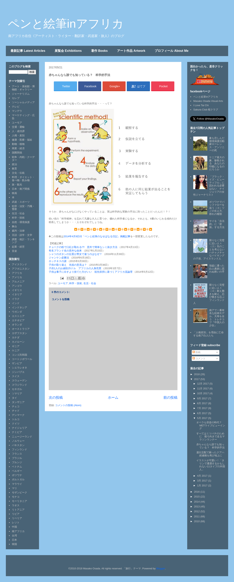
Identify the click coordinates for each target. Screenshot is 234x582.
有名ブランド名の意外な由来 (65, 250)
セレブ (16, 98)
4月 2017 (202, 475)
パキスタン (18, 445)
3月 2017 (202, 480)
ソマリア (17, 393)
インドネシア (19, 307)
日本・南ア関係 (21, 188)
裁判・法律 (18, 230)
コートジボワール (22, 359)
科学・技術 (75, 283)
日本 (14, 539)
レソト (16, 522)
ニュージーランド (22, 436)
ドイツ (16, 423)
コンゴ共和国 (19, 354)
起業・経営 (18, 246)
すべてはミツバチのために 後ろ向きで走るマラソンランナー (210, 436)
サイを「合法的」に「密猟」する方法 (216, 224)
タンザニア (18, 402)
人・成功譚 (18, 131)
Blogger (160, 568)
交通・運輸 (18, 126)
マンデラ (17, 110)
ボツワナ (17, 475)
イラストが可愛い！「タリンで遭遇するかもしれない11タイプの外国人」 (210, 465)
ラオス (16, 505)
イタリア (17, 294)
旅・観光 (17, 184)
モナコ (16, 496)
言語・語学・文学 (22, 235)
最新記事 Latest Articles (28, 50)
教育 (14, 168)
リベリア (17, 518)
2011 (197, 516)
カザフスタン (19, 333)
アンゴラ (17, 285)
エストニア (18, 316)
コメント (199, 358)
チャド (16, 410)
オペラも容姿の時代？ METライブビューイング (210, 425)
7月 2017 (202, 408)
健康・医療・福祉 (22, 139)
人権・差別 (18, 135)
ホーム (113, 397)
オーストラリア (21, 328)
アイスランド (19, 264)
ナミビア (17, 432)
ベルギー (17, 470)
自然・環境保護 (21, 222)
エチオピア (18, 320)
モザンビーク (19, 492)
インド (16, 303)
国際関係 (17, 152)
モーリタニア (19, 501)
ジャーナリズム (21, 93)
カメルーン (18, 341)
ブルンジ (17, 462)
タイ (14, 397)
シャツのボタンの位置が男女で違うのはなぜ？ (75, 254)
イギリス (17, 290)
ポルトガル (18, 479)
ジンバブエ (18, 371)
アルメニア (18, 281)
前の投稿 (170, 397)
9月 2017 (202, 398)
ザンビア (17, 363)
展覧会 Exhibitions (68, 50)
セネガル (17, 389)
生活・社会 (89, 283)
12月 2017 (203, 383)
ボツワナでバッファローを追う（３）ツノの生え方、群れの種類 (216, 207)
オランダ (17, 324)
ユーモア (63, 283)
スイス (16, 376)
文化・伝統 (18, 172)
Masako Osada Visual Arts (208, 101)
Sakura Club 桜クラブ (205, 109)
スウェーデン (19, 380)
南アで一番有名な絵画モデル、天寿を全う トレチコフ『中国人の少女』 (216, 318)
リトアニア (18, 509)
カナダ (16, 337)
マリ (14, 488)
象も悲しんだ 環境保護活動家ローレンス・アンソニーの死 (218, 144)
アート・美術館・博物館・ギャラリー (23, 88)
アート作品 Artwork (131, 50)
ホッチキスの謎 (57, 261)
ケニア (16, 350)
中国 (14, 526)
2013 (197, 506)
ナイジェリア (19, 427)
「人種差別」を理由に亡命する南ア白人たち (208, 334)
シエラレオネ (19, 367)
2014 (197, 501)
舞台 (14, 226)
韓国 (14, 544)
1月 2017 (202, 485)
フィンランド (19, 449)
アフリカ (17, 273)
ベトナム (17, 466)
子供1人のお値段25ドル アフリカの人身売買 (75, 268)
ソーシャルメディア (23, 102)
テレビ (16, 106)
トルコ (16, 419)
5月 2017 (202, 418)
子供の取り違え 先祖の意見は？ (68, 264)
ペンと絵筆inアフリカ (66, 23)
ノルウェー (18, 440)
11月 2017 (203, 388)
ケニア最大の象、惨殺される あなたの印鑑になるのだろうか (216, 163)
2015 (197, 496)
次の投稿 (56, 397)
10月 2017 (203, 393)
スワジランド (19, 384)
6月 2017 (202, 413)
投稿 (196, 352)
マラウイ (17, 483)
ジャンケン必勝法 (59, 257)
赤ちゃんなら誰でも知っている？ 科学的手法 (210, 446)
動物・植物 (18, 144)
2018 (197, 374)
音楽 (14, 251)
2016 (197, 491)
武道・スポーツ (21, 201)
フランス (17, 453)
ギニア (16, 346)
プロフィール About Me (171, 50)
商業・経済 (18, 148)
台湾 (14, 535)
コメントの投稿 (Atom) (68, 405)
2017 (197, 379)
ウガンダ (17, 311)
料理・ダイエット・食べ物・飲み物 (23, 179)
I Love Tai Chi (201, 105)
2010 (197, 521)
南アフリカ (18, 531)
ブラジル (17, 458)
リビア (16, 513)
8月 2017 (202, 403)
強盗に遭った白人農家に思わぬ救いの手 (216, 268)
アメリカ (17, 277)
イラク (16, 298)
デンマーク (18, 415)
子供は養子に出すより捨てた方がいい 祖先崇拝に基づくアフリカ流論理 (90, 271)
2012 (197, 511)
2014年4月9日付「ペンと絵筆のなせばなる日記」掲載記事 (97, 236)
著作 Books (99, 50)
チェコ (16, 406)
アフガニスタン (21, 268)
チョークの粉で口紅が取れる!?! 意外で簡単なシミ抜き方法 (83, 247)
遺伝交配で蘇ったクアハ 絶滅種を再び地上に (211, 454)
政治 (14, 164)
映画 (14, 193)
